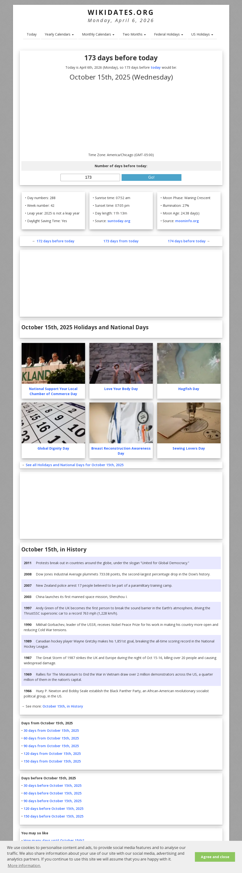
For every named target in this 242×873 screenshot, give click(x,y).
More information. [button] (24, 865)
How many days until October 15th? (54, 840)
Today (32, 34)
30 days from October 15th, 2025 (51, 730)
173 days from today (121, 241)
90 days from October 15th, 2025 (51, 746)
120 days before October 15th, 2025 (53, 808)
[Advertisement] (121, 116)
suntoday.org (118, 221)
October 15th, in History (63, 706)
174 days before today (187, 241)
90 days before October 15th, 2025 (52, 801)
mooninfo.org (187, 221)
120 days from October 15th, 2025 (52, 753)
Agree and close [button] (215, 857)
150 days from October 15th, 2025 (52, 761)
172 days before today (55, 241)
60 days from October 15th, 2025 (51, 738)
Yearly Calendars (59, 34)
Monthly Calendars (98, 34)
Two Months (134, 34)
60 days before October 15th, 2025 (52, 793)
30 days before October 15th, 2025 (52, 785)
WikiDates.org (121, 12)
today (156, 67)
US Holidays (202, 34)
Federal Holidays (168, 34)
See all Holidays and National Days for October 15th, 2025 (75, 465)
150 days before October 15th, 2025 (53, 816)
